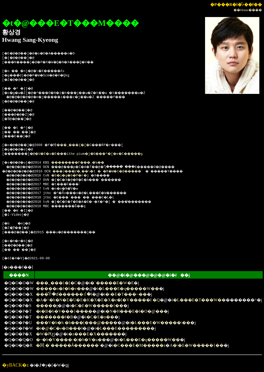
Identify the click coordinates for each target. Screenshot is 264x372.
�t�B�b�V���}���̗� (64, 311)
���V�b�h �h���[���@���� (77, 322)
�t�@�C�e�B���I (59, 328)
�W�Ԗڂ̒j (45, 334)
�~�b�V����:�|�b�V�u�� (71, 339)
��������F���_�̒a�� (86, 162)
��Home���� (247, 10)
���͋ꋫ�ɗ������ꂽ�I (64, 294)
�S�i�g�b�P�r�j (76, 175)
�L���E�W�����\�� (160, 322)
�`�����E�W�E (112, 283)
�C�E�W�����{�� (97, 305)
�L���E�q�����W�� (128, 288)
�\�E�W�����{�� (198, 345)
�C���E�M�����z (139, 345)
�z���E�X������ (94, 334)
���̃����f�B (54, 317)
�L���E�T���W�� (199, 300)
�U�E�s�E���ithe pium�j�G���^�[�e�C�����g (100, 154)
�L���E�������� (123, 328)
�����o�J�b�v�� (60, 288)
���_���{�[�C (82, 145)
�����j (47, 305)
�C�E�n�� (100, 317)
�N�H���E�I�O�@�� (134, 311)
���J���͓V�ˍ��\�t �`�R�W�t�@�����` (109, 171)
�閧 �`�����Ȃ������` (68, 345)
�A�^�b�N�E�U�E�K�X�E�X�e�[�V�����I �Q (98, 300)
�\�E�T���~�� (126, 294)
